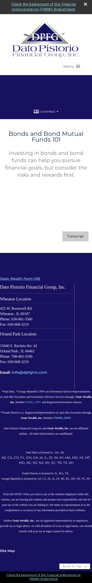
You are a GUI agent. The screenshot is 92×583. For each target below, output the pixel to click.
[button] (72, 66)
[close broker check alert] (85, 4)
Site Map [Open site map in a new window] (7, 551)
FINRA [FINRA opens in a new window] (30, 402)
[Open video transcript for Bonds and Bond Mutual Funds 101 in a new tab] (75, 236)
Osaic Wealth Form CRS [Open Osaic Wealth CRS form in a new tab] (20, 279)
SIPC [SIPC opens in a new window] (38, 402)
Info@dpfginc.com (29, 372)
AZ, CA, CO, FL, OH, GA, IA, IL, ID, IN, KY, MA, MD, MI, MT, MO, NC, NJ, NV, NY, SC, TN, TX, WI (46, 460)
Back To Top (75, 566)
